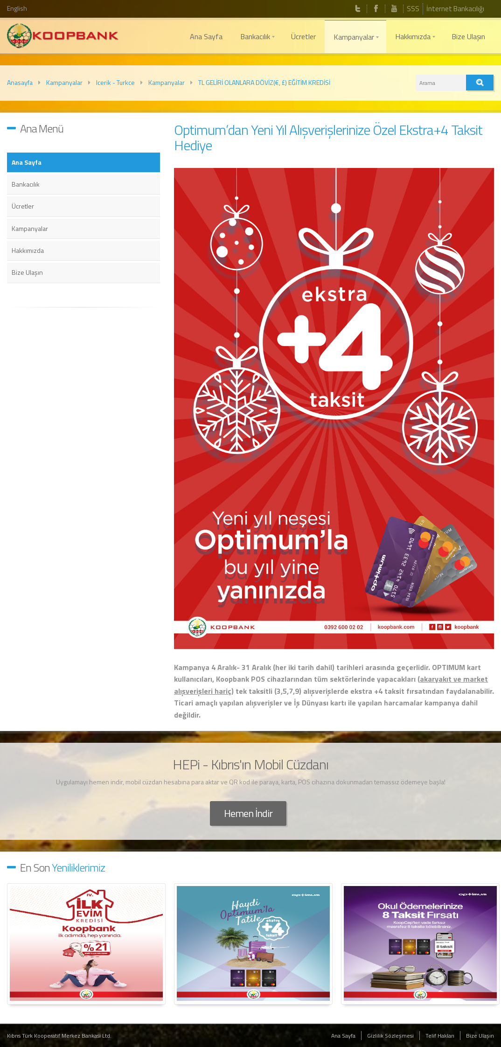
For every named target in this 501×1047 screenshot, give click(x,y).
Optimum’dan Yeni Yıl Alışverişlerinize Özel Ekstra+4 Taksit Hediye (328, 137)
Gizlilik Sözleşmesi (390, 1035)
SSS (413, 8)
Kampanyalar (64, 82)
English (17, 8)
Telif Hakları (439, 1035)
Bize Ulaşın (27, 272)
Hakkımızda (28, 250)
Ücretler (23, 206)
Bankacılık (26, 184)
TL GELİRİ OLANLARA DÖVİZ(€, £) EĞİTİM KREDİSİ (264, 82)
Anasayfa (20, 82)
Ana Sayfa (27, 162)
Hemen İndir (248, 813)
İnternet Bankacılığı (455, 8)
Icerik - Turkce (115, 82)
